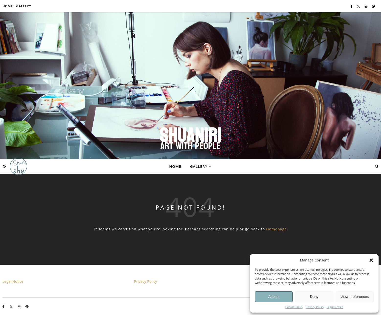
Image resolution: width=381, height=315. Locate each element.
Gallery (23, 6)
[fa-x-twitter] (359, 6)
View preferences (355, 296)
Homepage (276, 228)
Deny (314, 296)
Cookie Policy (294, 307)
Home (7, 6)
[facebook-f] (351, 6)
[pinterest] (373, 6)
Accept (274, 296)
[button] (371, 260)
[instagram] (366, 6)
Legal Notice (334, 307)
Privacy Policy (315, 307)
